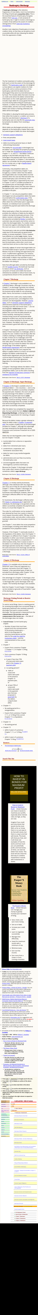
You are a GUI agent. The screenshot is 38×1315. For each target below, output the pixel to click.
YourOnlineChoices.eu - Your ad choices (14, 1010)
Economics (3, 1136)
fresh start (14, 18)
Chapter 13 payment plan (13, 664)
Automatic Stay (17, 1151)
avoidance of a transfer (10, 375)
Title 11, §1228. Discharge (23, 594)
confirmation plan (22, 198)
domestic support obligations (13, 135)
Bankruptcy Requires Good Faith (20, 1115)
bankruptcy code (16, 85)
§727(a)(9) (8, 656)
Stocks (2, 1131)
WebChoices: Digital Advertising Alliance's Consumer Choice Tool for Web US (14, 1000)
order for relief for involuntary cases (15, 637)
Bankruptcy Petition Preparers (20, 1131)
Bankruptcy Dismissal (11, 750)
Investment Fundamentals (4, 1114)
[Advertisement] (19, 59)
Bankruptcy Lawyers (18, 1134)
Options (3, 1129)
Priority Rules (17, 1179)
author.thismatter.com (17, 1036)
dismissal (24, 118)
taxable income (13, 267)
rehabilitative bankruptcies (22, 152)
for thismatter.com (12, 969)
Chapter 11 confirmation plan (13, 502)
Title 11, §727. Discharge (23, 377)
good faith (11, 697)
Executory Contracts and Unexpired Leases (23, 1191)
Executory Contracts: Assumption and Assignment (24, 1199)
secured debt (17, 148)
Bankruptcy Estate (18, 1142)
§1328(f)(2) (20, 739)
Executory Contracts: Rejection (20, 1195)
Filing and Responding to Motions (21, 1162)
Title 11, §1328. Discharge (23, 474)
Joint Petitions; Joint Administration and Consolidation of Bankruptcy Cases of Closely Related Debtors (25, 1147)
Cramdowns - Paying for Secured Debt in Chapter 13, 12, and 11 (24, 1171)
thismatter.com (15, 1017)
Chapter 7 (7, 283)
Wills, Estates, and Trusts (5, 1111)
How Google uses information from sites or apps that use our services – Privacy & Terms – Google (16, 996)
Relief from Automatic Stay (19, 1155)
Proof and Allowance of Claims (20, 1175)
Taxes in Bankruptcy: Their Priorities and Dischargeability (22, 1187)
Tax (2, 1108)
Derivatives (3, 1123)
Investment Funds (5, 1117)
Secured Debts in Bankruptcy (20, 1166)
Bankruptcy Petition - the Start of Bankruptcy (23, 1138)
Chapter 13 (7, 386)
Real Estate (3, 1106)
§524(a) (22, 219)
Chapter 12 (6, 564)
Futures (2, 1127)
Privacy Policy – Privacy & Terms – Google (14, 987)
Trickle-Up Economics (9, 1055)
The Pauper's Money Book (18, 907)
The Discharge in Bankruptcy (13, 745)
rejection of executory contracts (19, 373)
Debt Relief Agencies (18, 1127)
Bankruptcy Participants (19, 1119)
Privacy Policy (6, 983)
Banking (3, 1119)
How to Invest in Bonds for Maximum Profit (18, 807)
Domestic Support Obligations (20, 1183)
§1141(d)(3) (8, 718)
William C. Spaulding (23, 1034)
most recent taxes (9, 140)
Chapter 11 (6, 483)
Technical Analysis (5, 1134)
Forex (2, 1125)
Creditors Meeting (18, 1159)
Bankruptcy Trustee (18, 1123)
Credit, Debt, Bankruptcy (3, 1101)
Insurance (3, 1104)
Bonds (2, 1121)
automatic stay (30, 120)
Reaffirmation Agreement (10, 347)
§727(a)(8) (8, 651)
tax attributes (18, 269)
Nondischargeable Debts (26, 750)
